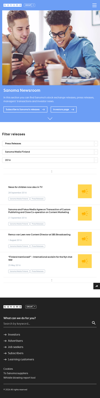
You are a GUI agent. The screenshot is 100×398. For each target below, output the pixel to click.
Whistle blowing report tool (19, 377)
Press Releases (13, 143)
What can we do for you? (19, 318)
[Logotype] (12, 5)
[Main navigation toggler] (94, 5)
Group (28, 5)
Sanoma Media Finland (17, 151)
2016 (8, 160)
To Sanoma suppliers (15, 373)
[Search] (94, 323)
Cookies (8, 368)
